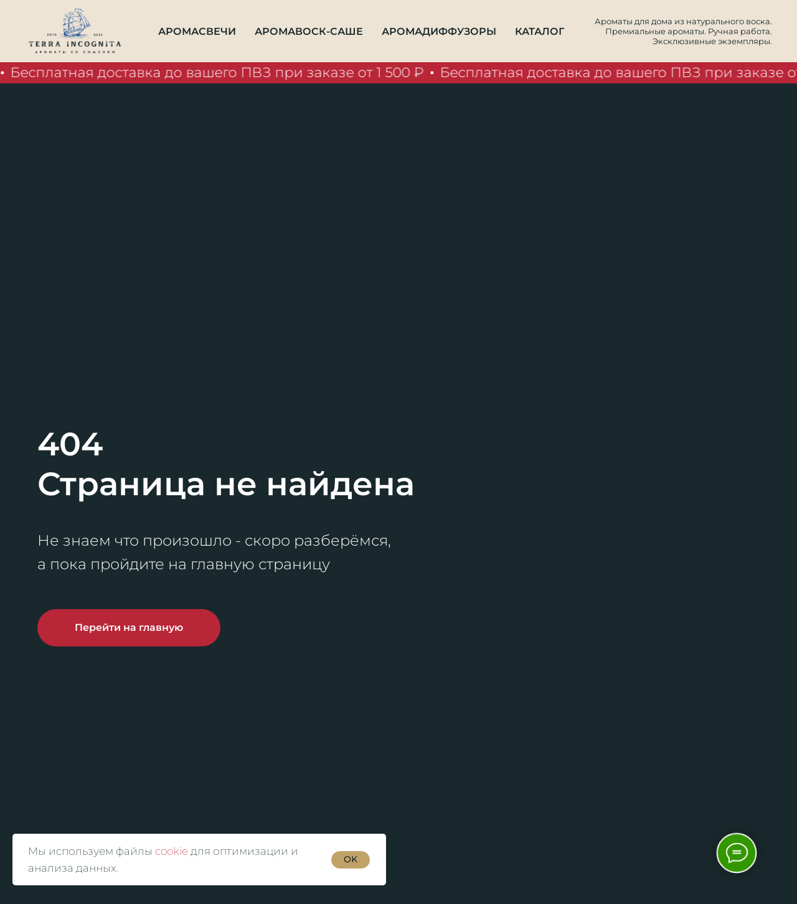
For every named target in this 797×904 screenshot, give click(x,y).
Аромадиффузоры (439, 31)
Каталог (539, 31)
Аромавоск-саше (309, 31)
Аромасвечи (197, 31)
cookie (171, 851)
